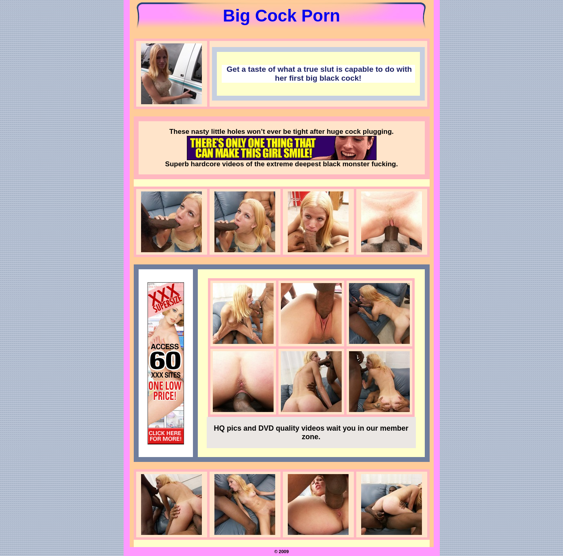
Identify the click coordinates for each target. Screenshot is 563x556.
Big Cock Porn (281, 15)
